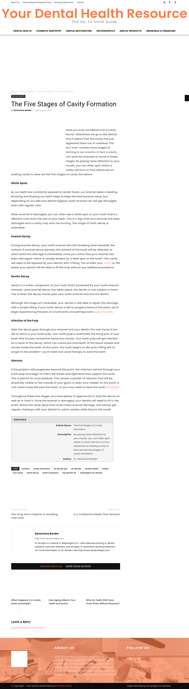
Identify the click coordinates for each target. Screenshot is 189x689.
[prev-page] (13, 610)
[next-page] (19, 610)
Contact (80, 2)
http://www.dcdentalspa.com (49, 538)
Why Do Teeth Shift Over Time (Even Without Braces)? (103, 601)
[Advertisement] (94, 61)
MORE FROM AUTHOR (78, 566)
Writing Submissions (64, 2)
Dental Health (23, 30)
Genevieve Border (23, 110)
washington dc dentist (91, 472)
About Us (15, 2)
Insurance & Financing (161, 30)
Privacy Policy (64, 685)
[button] (164, 2)
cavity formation (41, 468)
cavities (25, 468)
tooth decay (33, 472)
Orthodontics (105, 30)
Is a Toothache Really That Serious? (96, 514)
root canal (18, 472)
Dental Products (130, 30)
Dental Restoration (79, 30)
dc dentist (76, 468)
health (105, 468)
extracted (112, 387)
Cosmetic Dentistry (49, 30)
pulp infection (103, 312)
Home (14, 91)
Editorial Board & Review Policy (37, 2)
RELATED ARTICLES (51, 566)
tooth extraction (51, 472)
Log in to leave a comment (27, 627)
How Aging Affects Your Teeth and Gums (62, 601)
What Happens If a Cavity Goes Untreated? (26, 601)
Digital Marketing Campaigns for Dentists (149, 685)
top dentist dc (69, 472)
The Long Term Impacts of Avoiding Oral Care (34, 516)
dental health (91, 468)
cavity (107, 263)
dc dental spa (61, 468)
